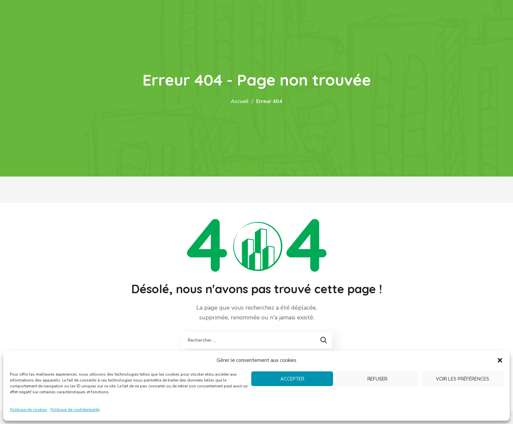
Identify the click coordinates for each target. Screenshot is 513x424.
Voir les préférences (462, 379)
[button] (500, 360)
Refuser (377, 379)
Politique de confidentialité (74, 409)
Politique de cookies (28, 409)
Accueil (240, 101)
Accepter (292, 379)
